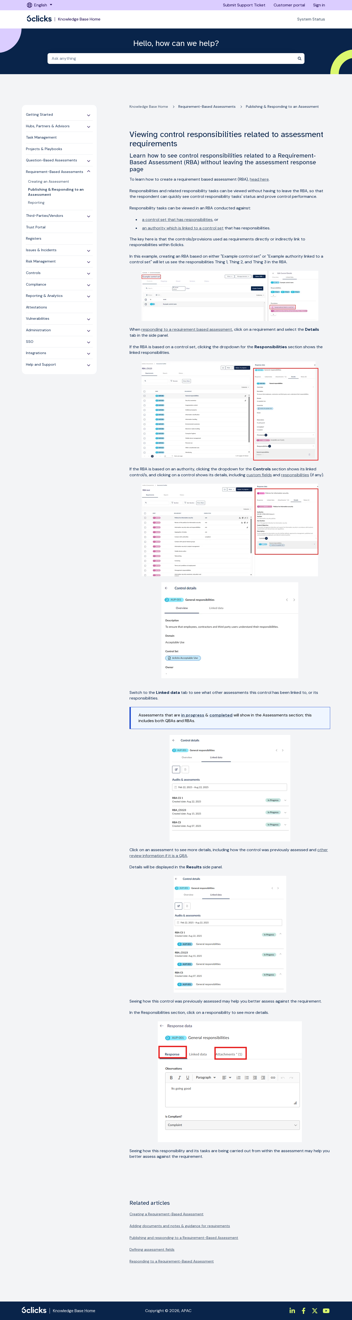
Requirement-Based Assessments (207, 106)
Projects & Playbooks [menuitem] (44, 149)
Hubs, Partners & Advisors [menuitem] (48, 126)
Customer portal (289, 5)
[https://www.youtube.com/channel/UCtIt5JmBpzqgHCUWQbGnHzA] (326, 1311)
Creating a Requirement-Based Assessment (166, 1214)
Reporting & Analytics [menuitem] (44, 295)
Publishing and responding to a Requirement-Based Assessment (183, 1237)
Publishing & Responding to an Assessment (282, 106)
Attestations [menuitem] (36, 307)
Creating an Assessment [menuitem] (48, 181)
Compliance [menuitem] (36, 284)
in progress (192, 715)
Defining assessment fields (151, 1249)
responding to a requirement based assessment (186, 329)
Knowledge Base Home (79, 19)
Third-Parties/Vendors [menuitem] (44, 215)
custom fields (259, 475)
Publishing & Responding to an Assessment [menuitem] (56, 192)
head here (259, 179)
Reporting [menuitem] (36, 202)
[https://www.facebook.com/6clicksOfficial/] (303, 1311)
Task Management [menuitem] (41, 137)
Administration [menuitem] (38, 330)
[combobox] (171, 58)
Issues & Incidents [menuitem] (41, 250)
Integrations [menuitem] (36, 353)
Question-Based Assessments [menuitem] (51, 160)
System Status (311, 19)
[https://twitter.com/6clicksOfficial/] (315, 1311)
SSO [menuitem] (29, 341)
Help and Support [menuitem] (41, 364)
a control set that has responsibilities (177, 219)
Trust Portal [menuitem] (35, 227)
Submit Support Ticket (244, 5)
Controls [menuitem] (33, 272)
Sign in (319, 5)
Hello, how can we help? (176, 43)
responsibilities (295, 475)
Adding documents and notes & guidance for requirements (179, 1226)
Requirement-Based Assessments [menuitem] (54, 171)
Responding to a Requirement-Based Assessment (171, 1261)
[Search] (299, 58)
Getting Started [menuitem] (39, 114)
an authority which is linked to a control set (183, 228)
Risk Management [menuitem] (41, 261)
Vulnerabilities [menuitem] (37, 318)
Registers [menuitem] (33, 238)
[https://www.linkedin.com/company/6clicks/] (292, 1311)
